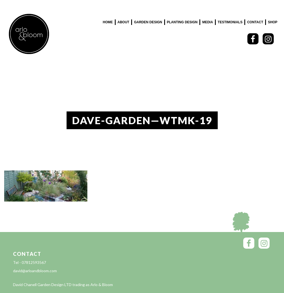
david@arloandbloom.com (35, 270)
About (124, 22)
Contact (255, 22)
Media (207, 22)
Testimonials (230, 22)
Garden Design (148, 22)
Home (108, 22)
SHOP (272, 22)
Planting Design (182, 22)
